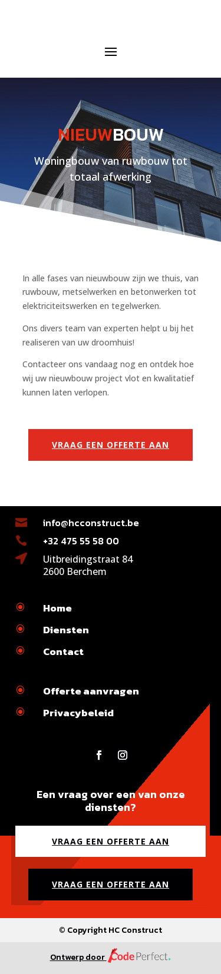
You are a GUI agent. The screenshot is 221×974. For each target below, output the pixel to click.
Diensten (66, 629)
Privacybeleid (78, 712)
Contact (63, 651)
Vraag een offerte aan (110, 444)
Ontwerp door (110, 957)
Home (57, 608)
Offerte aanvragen (91, 691)
